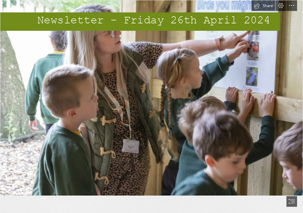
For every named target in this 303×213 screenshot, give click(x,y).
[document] (151, 106)
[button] (263, 5)
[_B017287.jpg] (151, 98)
